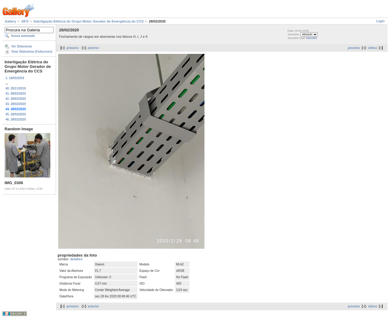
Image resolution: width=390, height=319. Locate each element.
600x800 (311, 38)
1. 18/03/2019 (14, 78)
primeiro (72, 48)
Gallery (10, 21)
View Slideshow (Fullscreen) (31, 51)
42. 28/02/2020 (15, 98)
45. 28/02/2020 (15, 114)
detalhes (76, 259)
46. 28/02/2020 (15, 119)
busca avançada (23, 35)
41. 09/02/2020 (15, 93)
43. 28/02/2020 (15, 104)
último (372, 48)
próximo (354, 48)
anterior (93, 48)
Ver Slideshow (21, 46)
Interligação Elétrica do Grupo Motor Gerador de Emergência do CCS (89, 21)
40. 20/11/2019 (15, 88)
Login (380, 21)
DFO (24, 21)
